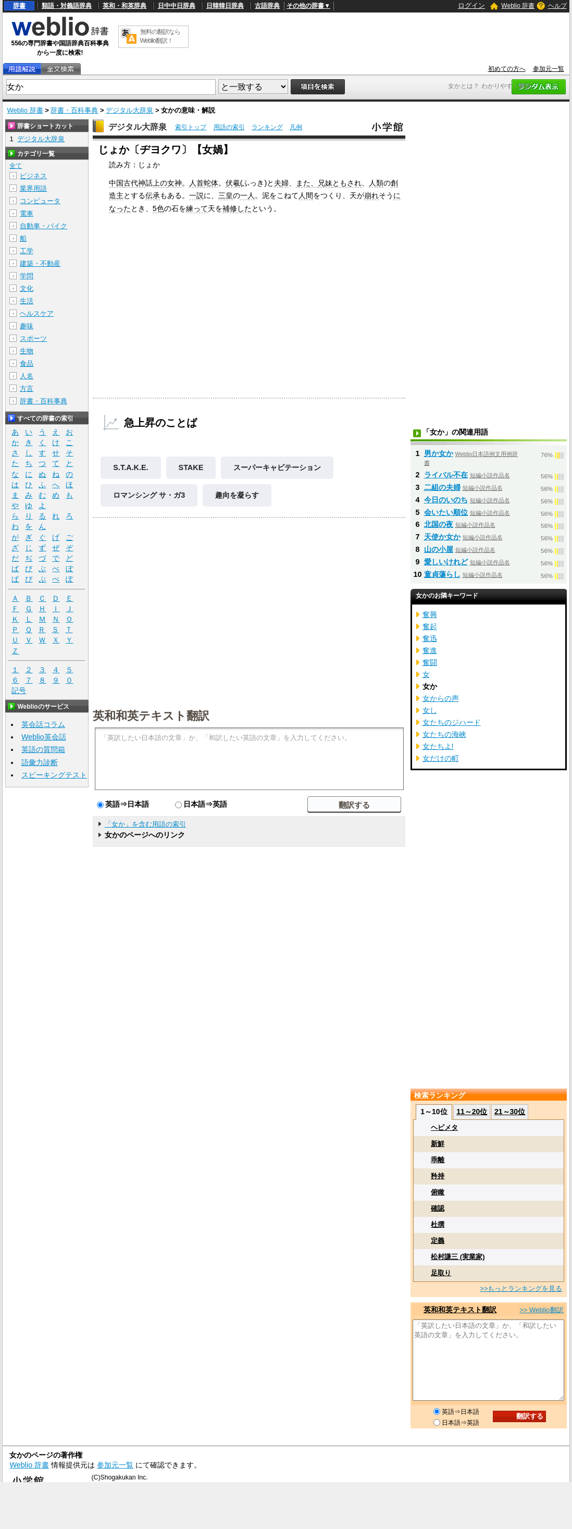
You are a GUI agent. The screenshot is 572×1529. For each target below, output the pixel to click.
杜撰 (437, 1224)
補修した (237, 208)
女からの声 (440, 698)
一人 (247, 195)
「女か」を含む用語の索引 (145, 824)
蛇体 (211, 183)
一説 (196, 195)
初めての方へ (507, 68)
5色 (158, 208)
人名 (26, 376)
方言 (26, 388)
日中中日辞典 (176, 5)
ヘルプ (557, 5)
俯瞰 (437, 1192)
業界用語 (33, 188)
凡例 (296, 127)
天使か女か (442, 537)
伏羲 (233, 183)
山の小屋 (438, 549)
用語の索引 (229, 127)
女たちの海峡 (444, 734)
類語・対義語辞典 (67, 5)
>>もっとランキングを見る (521, 1288)
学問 (26, 276)
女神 (174, 183)
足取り (441, 1273)
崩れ (371, 195)
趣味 (26, 326)
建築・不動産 (40, 263)
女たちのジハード (451, 722)
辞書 (19, 5)
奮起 (429, 626)
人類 (376, 183)
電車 (26, 213)
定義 (437, 1240)
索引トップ (190, 127)
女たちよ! (438, 746)
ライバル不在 (446, 475)
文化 (26, 288)
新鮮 (437, 1144)
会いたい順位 (446, 512)
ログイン (471, 5)
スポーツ (33, 338)
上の (160, 183)
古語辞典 (267, 5)
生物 (26, 351)
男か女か (438, 453)
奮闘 (429, 662)
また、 (307, 183)
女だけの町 (440, 758)
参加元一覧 (548, 68)
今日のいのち (446, 500)
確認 (437, 1208)
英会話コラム (43, 724)
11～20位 (471, 1111)
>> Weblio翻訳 (541, 1310)
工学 (26, 251)
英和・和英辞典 (124, 5)
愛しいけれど (446, 562)
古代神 (134, 183)
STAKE (191, 467)
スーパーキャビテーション (277, 467)
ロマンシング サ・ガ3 (149, 495)
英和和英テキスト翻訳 (151, 715)
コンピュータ (40, 201)
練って (197, 208)
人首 (196, 183)
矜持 (437, 1176)
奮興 (429, 614)
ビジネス (33, 176)
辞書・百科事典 (74, 110)
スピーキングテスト (54, 775)
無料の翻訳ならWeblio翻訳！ (160, 36)
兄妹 (325, 183)
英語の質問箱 (43, 749)
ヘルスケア (37, 313)
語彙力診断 (39, 762)
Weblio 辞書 (517, 5)
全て (15, 166)
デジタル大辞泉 (129, 110)
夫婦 (281, 183)
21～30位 (509, 1111)
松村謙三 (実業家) (457, 1257)
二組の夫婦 (442, 487)
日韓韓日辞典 (225, 5)
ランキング (267, 127)
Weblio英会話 (43, 737)
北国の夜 (438, 524)
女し (429, 710)
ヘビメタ (444, 1127)
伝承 (152, 195)
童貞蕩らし (442, 574)
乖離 (437, 1160)
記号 (18, 691)
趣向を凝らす (237, 495)
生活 (26, 301)
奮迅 (429, 638)
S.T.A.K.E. (130, 467)
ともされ (347, 183)
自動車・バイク (43, 226)
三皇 (225, 195)
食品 (26, 363)
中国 (116, 183)
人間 (306, 195)
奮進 (429, 650)
